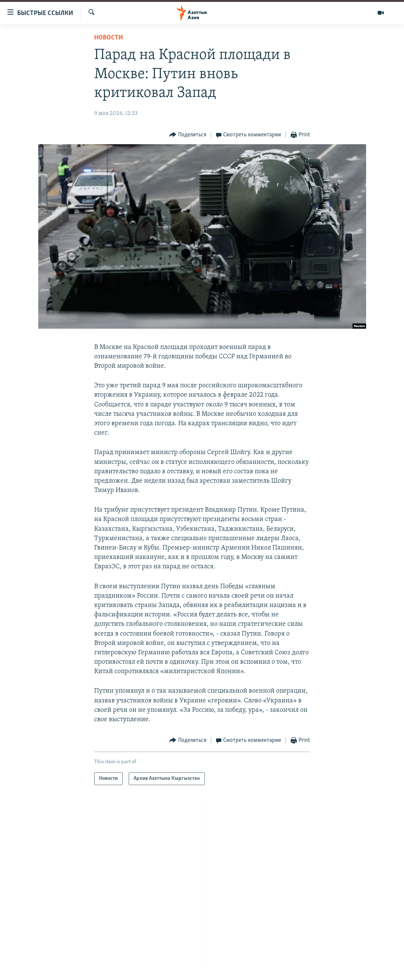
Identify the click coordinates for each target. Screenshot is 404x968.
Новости (108, 37)
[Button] (187, 135)
